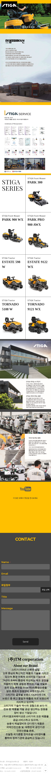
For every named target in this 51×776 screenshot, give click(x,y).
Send (25, 641)
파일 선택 (45, 590)
